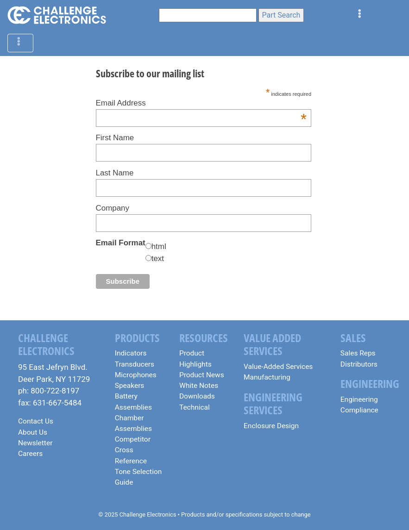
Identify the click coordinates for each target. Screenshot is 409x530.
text (157, 258)
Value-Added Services (278, 366)
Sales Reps (358, 353)
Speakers (130, 385)
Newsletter (35, 443)
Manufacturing (267, 377)
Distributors (359, 364)
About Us (32, 432)
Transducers (134, 364)
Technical (194, 407)
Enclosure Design (271, 426)
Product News (201, 375)
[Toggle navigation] (361, 15)
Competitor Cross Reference (133, 450)
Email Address (201, 103)
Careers (30, 453)
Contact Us (35, 421)
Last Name (115, 172)
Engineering (359, 399)
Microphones (136, 375)
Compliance (359, 410)
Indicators (131, 353)
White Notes (198, 385)
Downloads (197, 396)
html (158, 246)
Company (112, 208)
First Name (115, 137)
